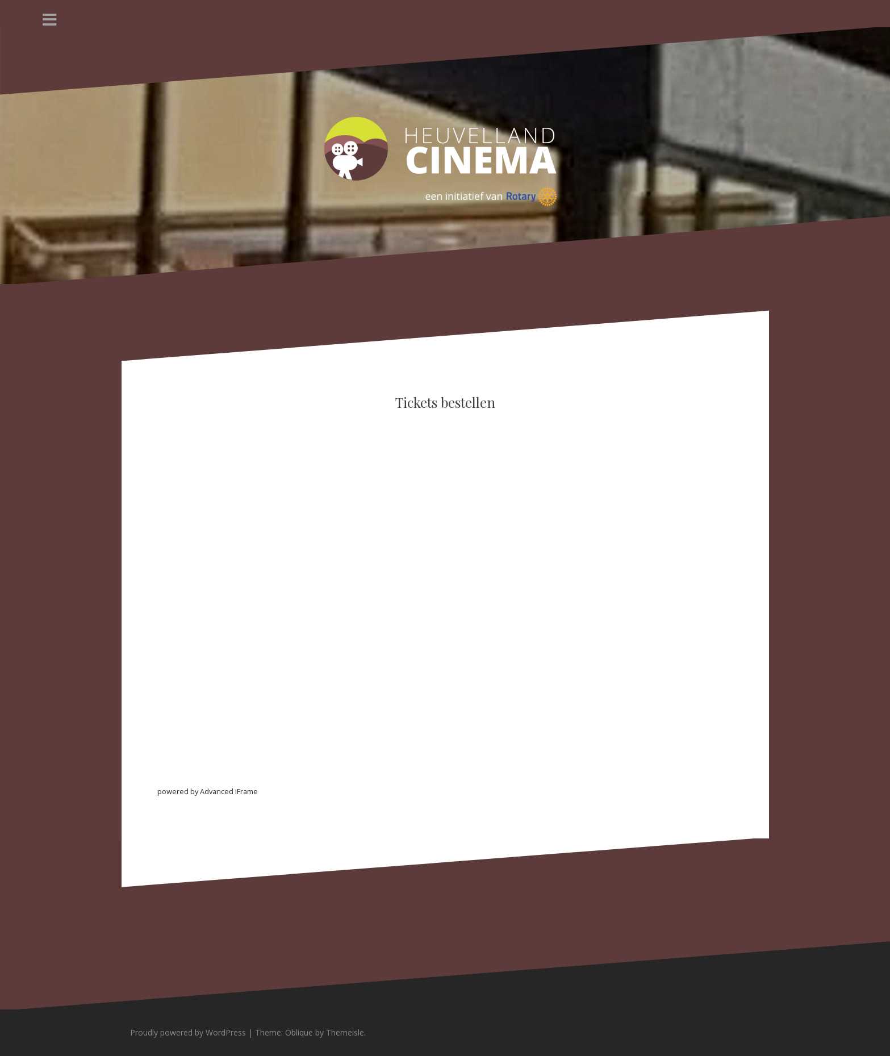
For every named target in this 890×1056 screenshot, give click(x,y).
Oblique (299, 1032)
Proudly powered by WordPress (188, 1032)
